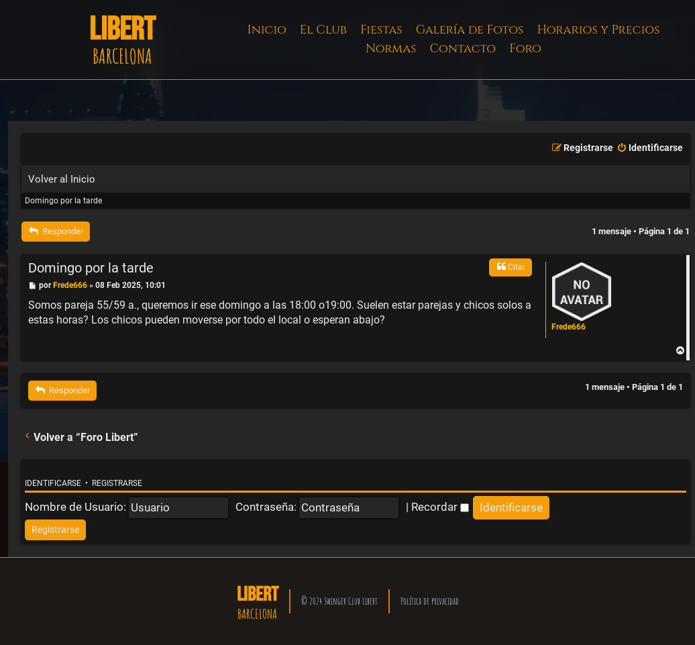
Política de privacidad (429, 601)
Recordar (440, 506)
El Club (323, 29)
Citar (510, 266)
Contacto (462, 48)
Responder (55, 231)
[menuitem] (650, 148)
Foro (525, 48)
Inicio (267, 29)
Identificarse (53, 483)
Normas (391, 48)
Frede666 (568, 327)
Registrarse (117, 483)
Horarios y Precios (598, 29)
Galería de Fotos (470, 29)
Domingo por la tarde (63, 200)
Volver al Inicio (61, 179)
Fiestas (381, 29)
